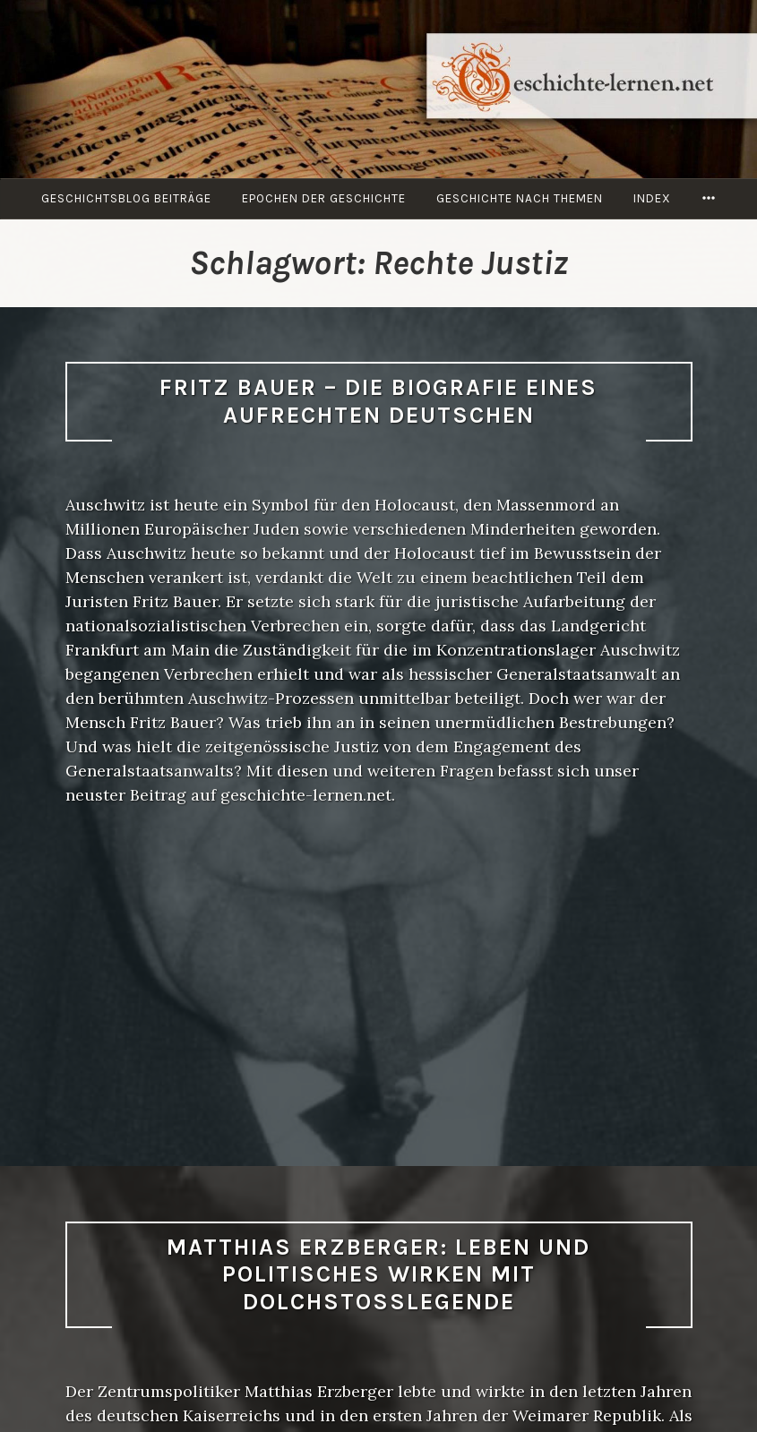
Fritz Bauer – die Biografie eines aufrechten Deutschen (378, 401)
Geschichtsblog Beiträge (126, 198)
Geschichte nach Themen (519, 198)
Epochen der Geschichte (324, 198)
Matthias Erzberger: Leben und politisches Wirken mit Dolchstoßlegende (378, 1274)
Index (652, 198)
